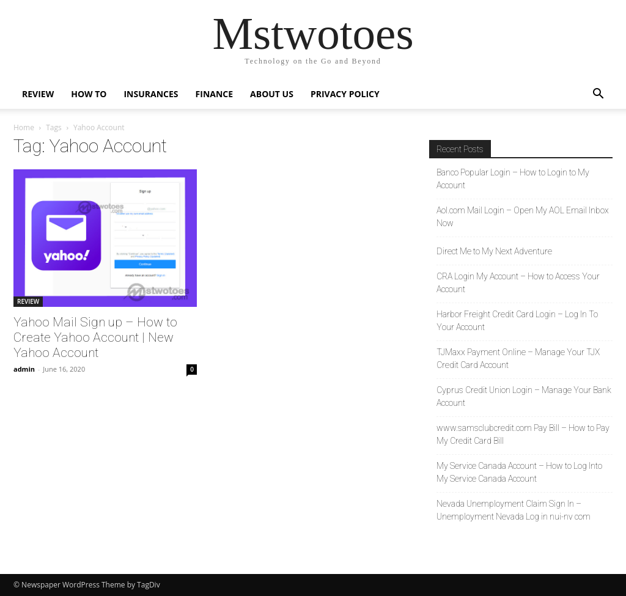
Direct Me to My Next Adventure (494, 251)
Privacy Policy (345, 94)
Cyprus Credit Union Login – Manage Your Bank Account (523, 396)
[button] (598, 95)
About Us (271, 94)
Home (23, 127)
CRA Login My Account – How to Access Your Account (518, 282)
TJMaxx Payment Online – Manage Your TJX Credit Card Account (518, 358)
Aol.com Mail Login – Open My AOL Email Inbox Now (522, 216)
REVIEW (38, 94)
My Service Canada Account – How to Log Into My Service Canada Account (519, 472)
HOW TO (88, 94)
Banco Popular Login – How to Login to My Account (512, 178)
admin (24, 368)
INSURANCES (150, 94)
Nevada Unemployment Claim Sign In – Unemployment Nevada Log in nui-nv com (513, 510)
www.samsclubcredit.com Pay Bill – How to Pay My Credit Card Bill (522, 434)
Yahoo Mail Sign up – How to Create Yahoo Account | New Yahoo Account (95, 337)
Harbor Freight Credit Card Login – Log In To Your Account (517, 320)
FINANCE (215, 94)
